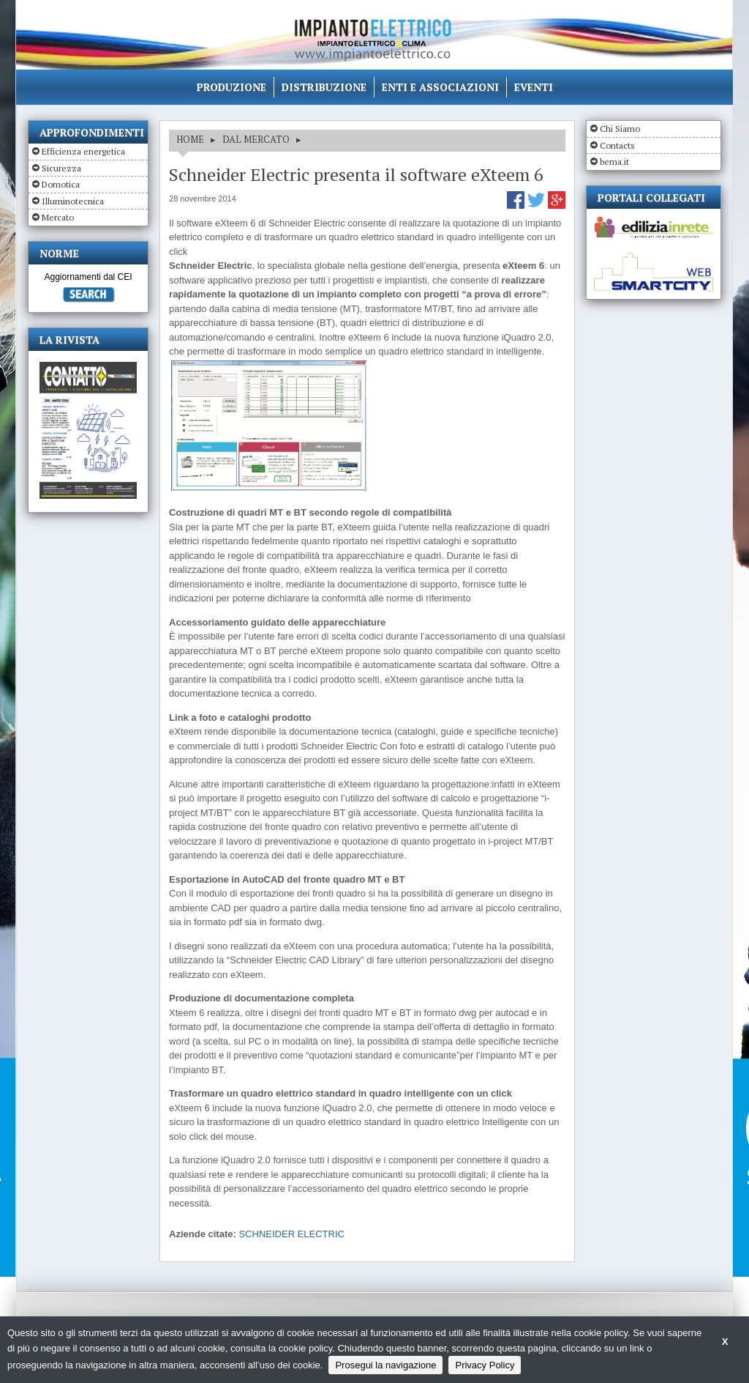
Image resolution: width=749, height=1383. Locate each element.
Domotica (61, 184)
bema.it (614, 161)
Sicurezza (61, 168)
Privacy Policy (484, 1365)
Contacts (617, 145)
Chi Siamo (620, 128)
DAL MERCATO (256, 139)
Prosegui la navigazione (385, 1365)
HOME (190, 139)
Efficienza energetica (83, 151)
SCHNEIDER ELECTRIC (291, 1233)
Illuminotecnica (73, 201)
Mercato (58, 217)
